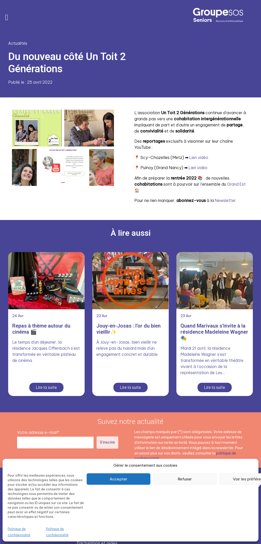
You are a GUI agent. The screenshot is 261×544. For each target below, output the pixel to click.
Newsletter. (226, 199)
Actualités (18, 43)
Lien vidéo (199, 157)
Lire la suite (46, 386)
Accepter (118, 479)
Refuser (185, 479)
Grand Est (236, 183)
